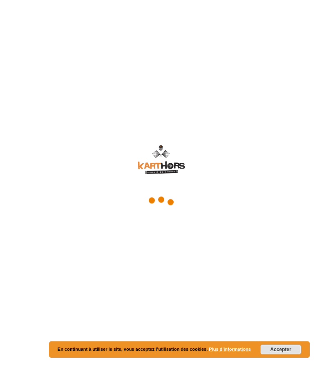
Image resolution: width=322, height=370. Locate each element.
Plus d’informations (230, 349)
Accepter (280, 349)
